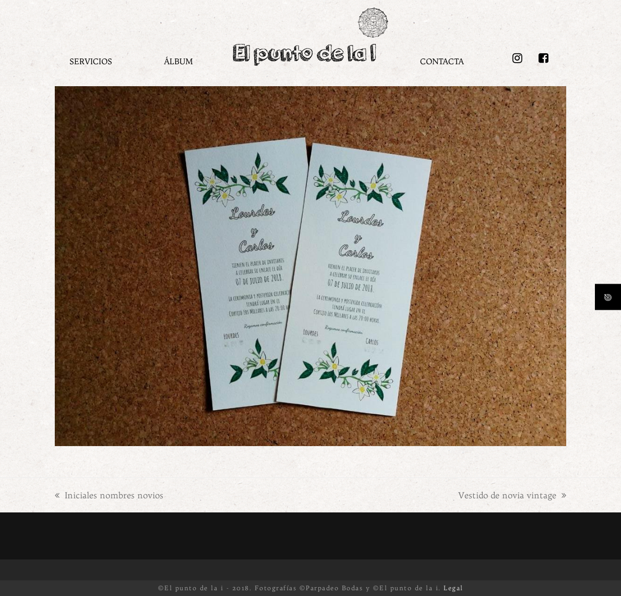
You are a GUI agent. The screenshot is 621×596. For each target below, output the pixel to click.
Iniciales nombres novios (109, 495)
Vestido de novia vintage (512, 495)
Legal (453, 588)
